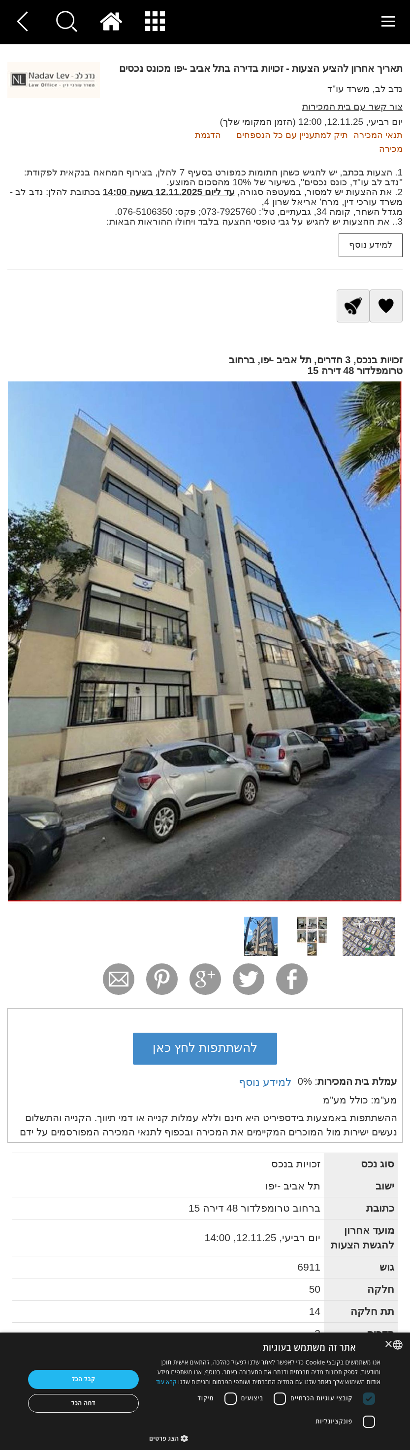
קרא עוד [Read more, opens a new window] (166, 1382)
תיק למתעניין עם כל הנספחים (292, 135)
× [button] (389, 1344)
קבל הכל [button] (83, 1379)
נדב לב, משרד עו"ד (365, 89)
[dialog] (205, 1391)
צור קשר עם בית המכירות (352, 106)
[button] (264, 1438)
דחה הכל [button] (83, 1403)
